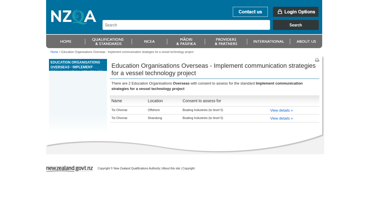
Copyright (188, 168)
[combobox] (213, 28)
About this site (171, 168)
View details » (281, 110)
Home (54, 52)
